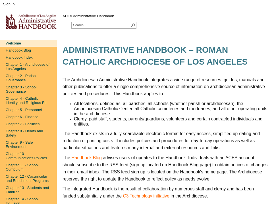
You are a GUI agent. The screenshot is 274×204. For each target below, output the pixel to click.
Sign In (8, 4)
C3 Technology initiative (146, 196)
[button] (133, 25)
